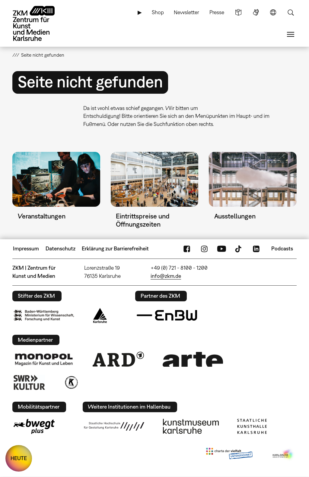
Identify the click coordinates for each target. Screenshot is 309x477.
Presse (216, 12)
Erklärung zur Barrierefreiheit (115, 248)
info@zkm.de (166, 276)
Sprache (273, 12)
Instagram (204, 249)
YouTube (221, 249)
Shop (158, 12)
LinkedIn (256, 249)
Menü (291, 34)
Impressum (26, 248)
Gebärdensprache (256, 12)
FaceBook (187, 249)
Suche (291, 12)
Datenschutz (60, 248)
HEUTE (19, 458)
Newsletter (186, 12)
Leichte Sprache (238, 12)
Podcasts (282, 248)
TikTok (239, 249)
